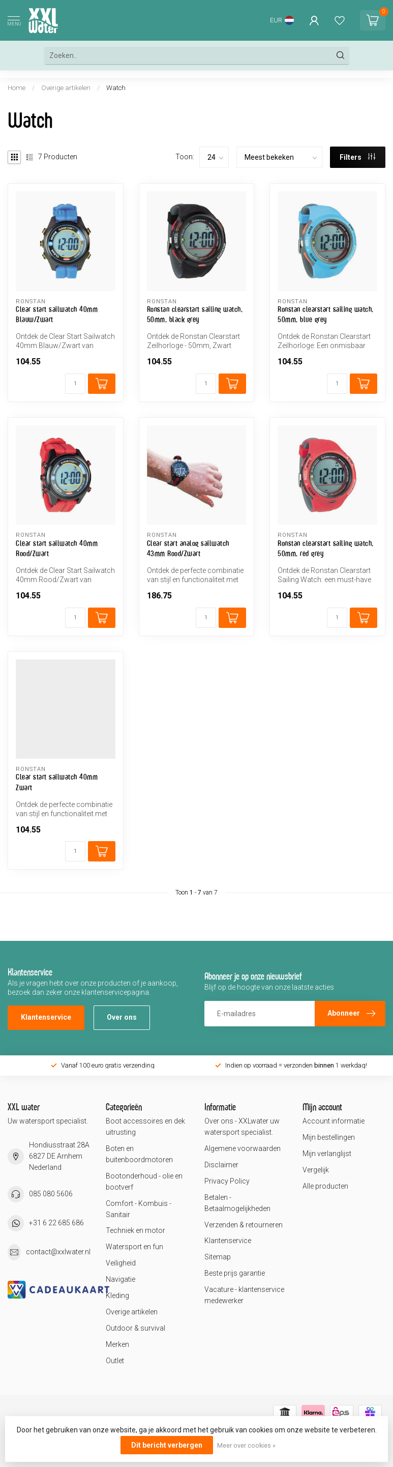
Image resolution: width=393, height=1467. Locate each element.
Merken (117, 1344)
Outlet (115, 1361)
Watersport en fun (134, 1247)
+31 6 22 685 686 (56, 1223)
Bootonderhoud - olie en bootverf (144, 1181)
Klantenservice (46, 1017)
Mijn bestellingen (329, 1137)
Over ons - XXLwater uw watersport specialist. (242, 1126)
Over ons (122, 1017)
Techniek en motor (135, 1230)
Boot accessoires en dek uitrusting (145, 1126)
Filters (357, 157)
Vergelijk (316, 1170)
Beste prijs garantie (234, 1273)
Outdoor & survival (135, 1328)
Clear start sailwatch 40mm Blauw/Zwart (57, 314)
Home (16, 88)
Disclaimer (221, 1165)
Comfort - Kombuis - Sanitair (138, 1209)
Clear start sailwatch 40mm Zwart (57, 782)
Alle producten (325, 1186)
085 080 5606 (51, 1194)
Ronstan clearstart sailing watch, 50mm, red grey (326, 548)
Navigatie (120, 1279)
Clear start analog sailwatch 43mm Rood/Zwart (188, 548)
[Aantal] (75, 383)
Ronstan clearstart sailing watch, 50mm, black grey (195, 314)
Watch (116, 88)
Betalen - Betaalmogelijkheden (237, 1203)
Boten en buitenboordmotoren (139, 1154)
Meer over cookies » (246, 1445)
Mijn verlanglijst (327, 1153)
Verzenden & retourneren (243, 1225)
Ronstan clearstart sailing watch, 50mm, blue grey (326, 314)
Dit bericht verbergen (166, 1445)
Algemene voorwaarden (242, 1148)
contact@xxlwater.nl (58, 1252)
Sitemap (217, 1257)
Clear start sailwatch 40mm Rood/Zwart (57, 548)
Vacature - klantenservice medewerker (244, 1295)
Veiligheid (121, 1263)
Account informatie (334, 1121)
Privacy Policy (227, 1181)
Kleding (117, 1295)
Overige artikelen (65, 88)
